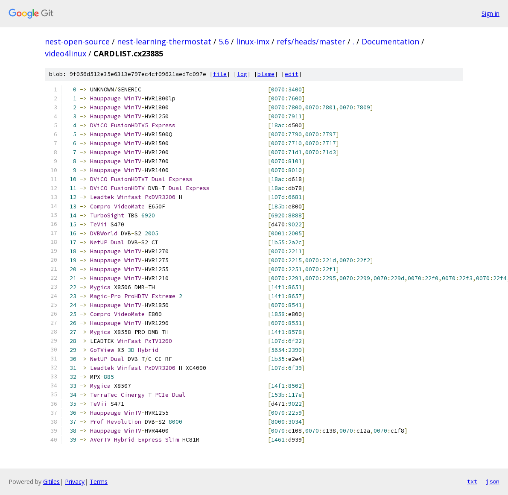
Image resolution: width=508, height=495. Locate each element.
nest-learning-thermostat (164, 41)
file (220, 74)
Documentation (390, 41)
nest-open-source (77, 41)
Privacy (75, 481)
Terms (99, 481)
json (492, 481)
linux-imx (252, 41)
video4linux (65, 53)
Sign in (490, 13)
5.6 (224, 41)
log (242, 74)
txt (472, 481)
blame (265, 74)
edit (291, 74)
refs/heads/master (311, 41)
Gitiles (51, 481)
